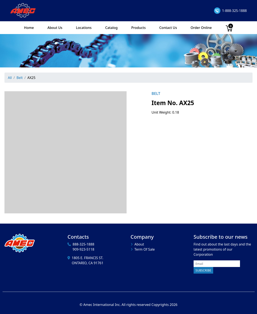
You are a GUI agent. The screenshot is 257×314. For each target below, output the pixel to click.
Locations (83, 27)
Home (29, 27)
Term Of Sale (144, 249)
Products (138, 27)
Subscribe (203, 270)
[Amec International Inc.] (23, 10)
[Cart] (229, 27)
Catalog (111, 27)
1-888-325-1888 (234, 10)
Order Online (201, 27)
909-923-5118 (83, 249)
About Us (54, 27)
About (139, 244)
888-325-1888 (83, 244)
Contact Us (168, 27)
